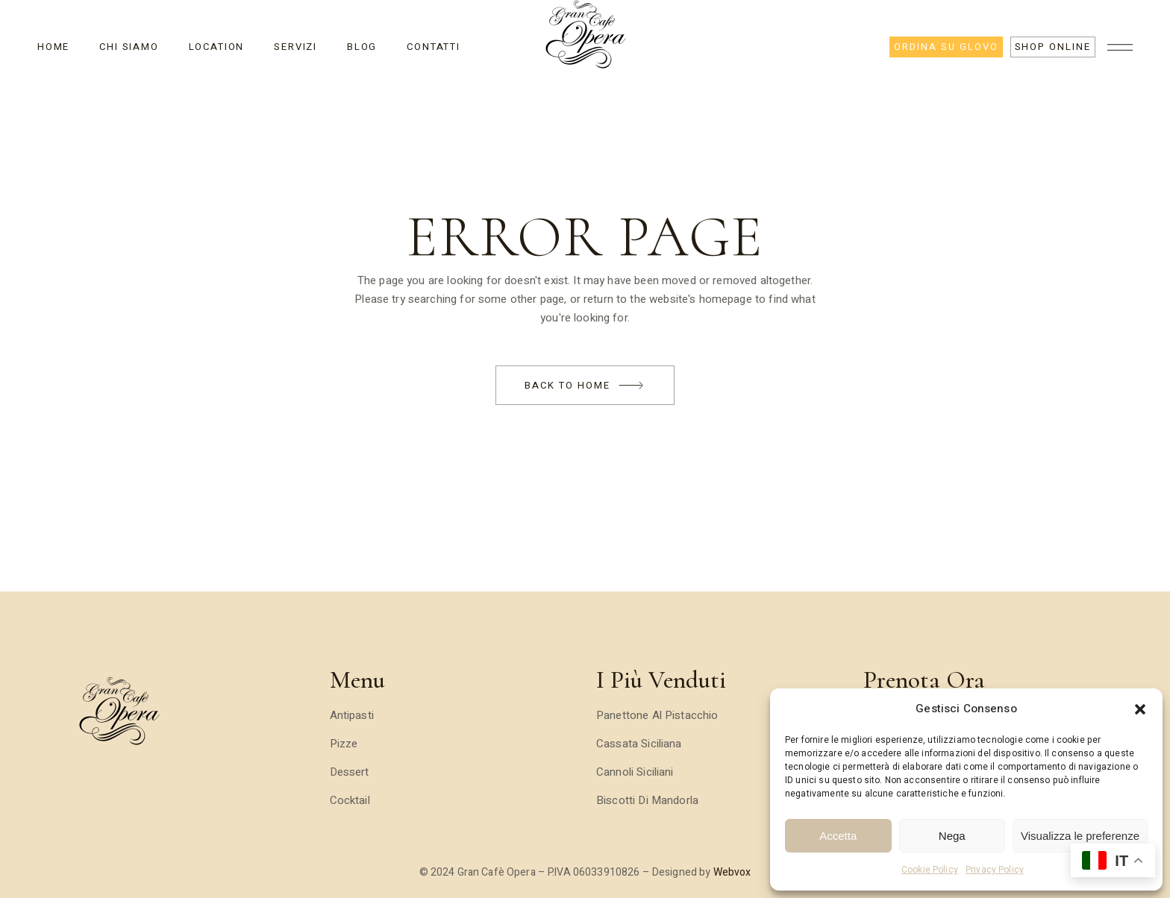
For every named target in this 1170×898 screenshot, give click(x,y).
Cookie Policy (929, 869)
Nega (952, 835)
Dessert (349, 772)
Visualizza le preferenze (1080, 835)
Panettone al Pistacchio (657, 715)
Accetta (838, 835)
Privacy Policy (995, 869)
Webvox (732, 872)
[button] (1140, 709)
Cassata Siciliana (639, 743)
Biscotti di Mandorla (647, 800)
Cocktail (350, 800)
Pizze (344, 743)
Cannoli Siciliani (635, 772)
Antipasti (352, 715)
